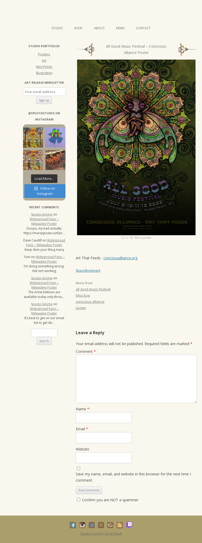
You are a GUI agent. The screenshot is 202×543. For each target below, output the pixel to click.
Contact (143, 28)
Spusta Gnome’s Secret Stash (101, 533)
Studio (57, 28)
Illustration (44, 72)
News (120, 28)
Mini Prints (44, 66)
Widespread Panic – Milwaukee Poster (44, 221)
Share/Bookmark (88, 271)
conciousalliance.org (120, 257)
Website (82, 449)
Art (44, 60)
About (99, 28)
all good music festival (93, 289)
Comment (86, 351)
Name (82, 408)
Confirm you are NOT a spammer (107, 499)
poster (81, 307)
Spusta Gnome (42, 214)
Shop (78, 28)
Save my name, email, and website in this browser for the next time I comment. (133, 477)
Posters (44, 54)
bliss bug (83, 295)
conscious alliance (90, 301)
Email (82, 428)
